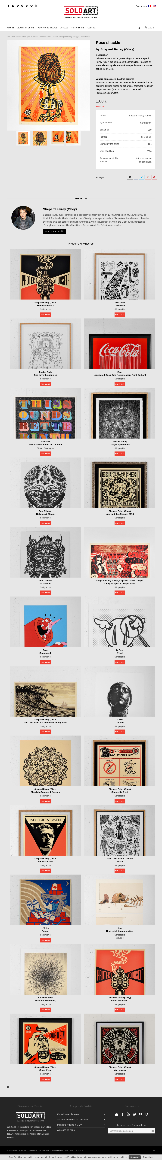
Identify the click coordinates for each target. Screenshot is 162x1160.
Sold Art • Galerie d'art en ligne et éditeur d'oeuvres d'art (28, 37)
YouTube (36, 6)
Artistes (64, 27)
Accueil (10, 27)
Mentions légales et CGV (69, 1125)
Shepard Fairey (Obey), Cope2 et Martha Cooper (120, 580)
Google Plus (22, 6)
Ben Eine (45, 441)
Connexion (141, 6)
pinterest (27, 6)
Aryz (119, 928)
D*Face (119, 650)
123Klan (45, 928)
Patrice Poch (45, 372)
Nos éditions (77, 27)
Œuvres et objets (25, 27)
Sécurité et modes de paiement (72, 1119)
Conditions (148, 1157)
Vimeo (31, 6)
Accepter (134, 1157)
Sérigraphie (45, 309)
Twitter (18, 6)
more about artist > (54, 231)
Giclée (39, 448)
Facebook (8, 6)
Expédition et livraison (68, 1114)
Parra (45, 650)
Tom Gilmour (45, 511)
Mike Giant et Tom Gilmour (120, 858)
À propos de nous (66, 1130)
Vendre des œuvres (47, 27)
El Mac (119, 719)
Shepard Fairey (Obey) (69, 37)
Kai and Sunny (119, 441)
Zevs (119, 372)
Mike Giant (119, 302)
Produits (55, 37)
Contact (91, 27)
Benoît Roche (44, 1150)
